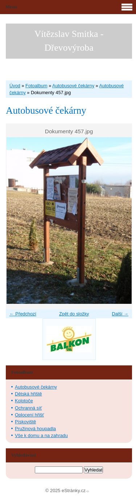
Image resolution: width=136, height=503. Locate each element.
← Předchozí (22, 314)
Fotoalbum (36, 85)
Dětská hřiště (28, 394)
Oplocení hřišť (29, 415)
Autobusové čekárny (73, 85)
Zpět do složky (74, 314)
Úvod (14, 85)
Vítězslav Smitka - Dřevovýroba (69, 41)
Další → (120, 314)
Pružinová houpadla (35, 428)
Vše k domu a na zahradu (41, 435)
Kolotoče (24, 400)
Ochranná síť (28, 408)
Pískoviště (25, 421)
